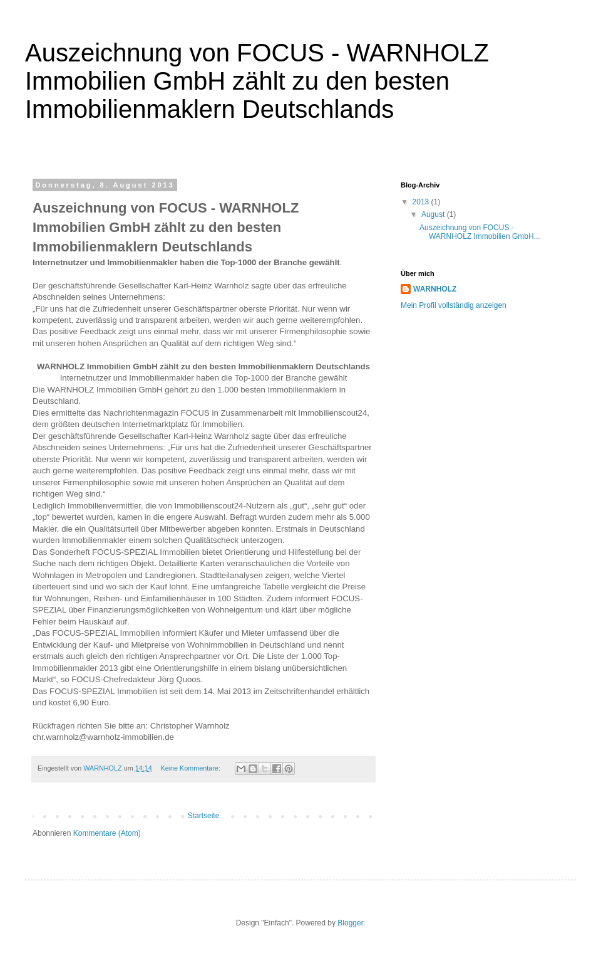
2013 (422, 201)
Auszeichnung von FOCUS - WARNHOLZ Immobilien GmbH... (479, 232)
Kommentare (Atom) (107, 833)
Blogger (350, 923)
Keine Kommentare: (191, 768)
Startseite (204, 815)
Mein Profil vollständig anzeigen (453, 305)
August (434, 214)
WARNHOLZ (434, 289)
